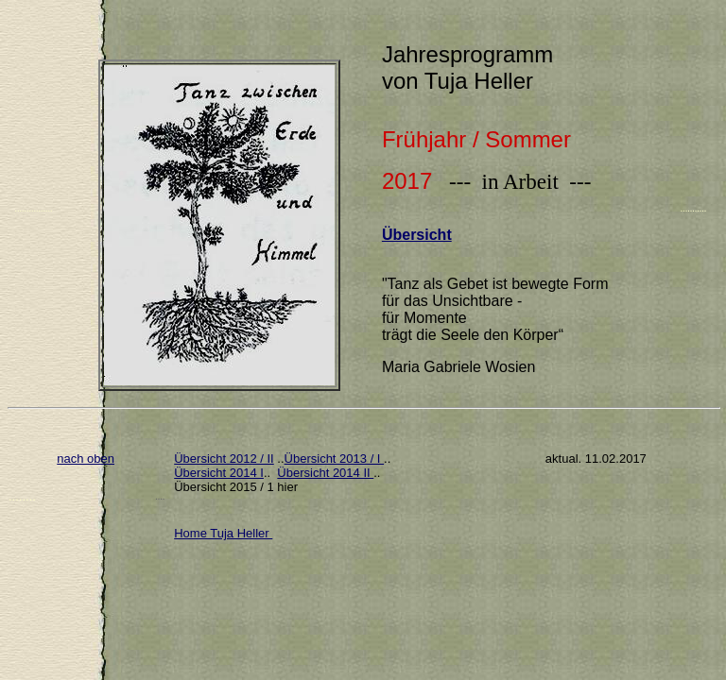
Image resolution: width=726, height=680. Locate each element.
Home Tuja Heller (223, 533)
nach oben (85, 458)
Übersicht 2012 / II (224, 458)
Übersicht (417, 235)
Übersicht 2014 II (325, 473)
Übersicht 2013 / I (335, 458)
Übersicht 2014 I (219, 473)
